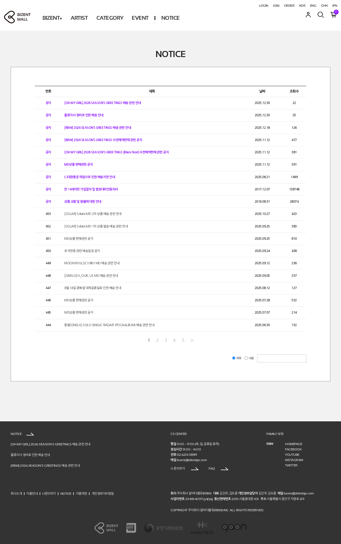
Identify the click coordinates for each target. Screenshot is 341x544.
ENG (313, 5)
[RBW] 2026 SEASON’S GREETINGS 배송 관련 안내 (97, 127)
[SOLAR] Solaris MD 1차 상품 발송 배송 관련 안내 (96, 226)
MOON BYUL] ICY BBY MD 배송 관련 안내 (91, 263)
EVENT (140, 18)
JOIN (276, 5)
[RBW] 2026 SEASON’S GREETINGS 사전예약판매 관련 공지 (103, 140)
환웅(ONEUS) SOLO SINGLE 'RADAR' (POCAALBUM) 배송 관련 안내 (109, 325)
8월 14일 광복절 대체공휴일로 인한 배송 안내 (92, 288)
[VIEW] (208, 499)
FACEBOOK (293, 449)
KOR (302, 5)
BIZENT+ (52, 18)
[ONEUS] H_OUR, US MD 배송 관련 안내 (91, 275)
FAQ (219, 468)
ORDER (289, 5)
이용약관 (81, 493)
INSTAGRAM (294, 460)
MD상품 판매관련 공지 (78, 164)
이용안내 (32, 493)
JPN (334, 5)
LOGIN (263, 5)
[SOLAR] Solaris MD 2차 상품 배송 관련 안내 (92, 214)
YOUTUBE (292, 455)
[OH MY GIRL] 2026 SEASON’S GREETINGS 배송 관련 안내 (102, 103)
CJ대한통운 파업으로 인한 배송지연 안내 (89, 177)
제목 (237, 358)
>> (192, 340)
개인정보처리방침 (103, 493)
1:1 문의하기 (184, 468)
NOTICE (170, 18)
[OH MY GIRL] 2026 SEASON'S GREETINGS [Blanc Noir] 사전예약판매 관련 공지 (116, 152)
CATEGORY (109, 18)
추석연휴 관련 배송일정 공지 (82, 251)
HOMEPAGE (293, 444)
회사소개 (16, 493)
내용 (249, 358)
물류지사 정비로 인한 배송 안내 (83, 115)
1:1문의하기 (49, 493)
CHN (324, 5)
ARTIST (79, 18)
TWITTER (291, 465)
